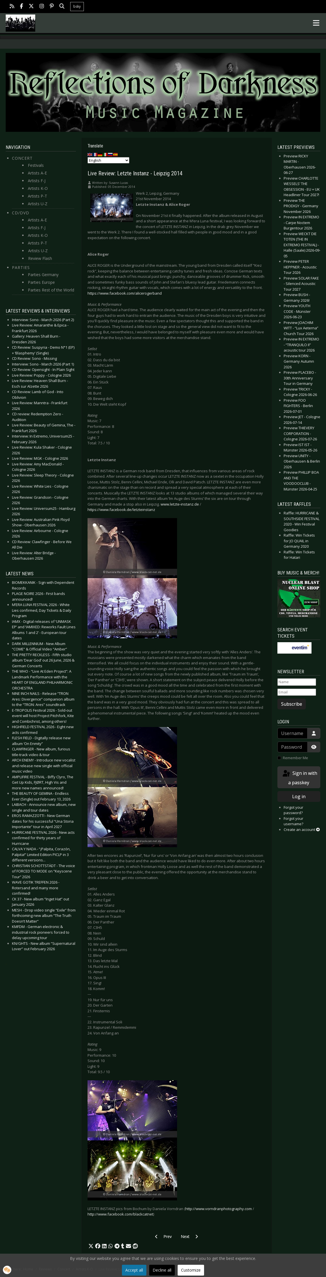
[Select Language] (108, 160)
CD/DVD (20, 212)
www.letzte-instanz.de (180, 504)
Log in (299, 796)
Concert (22, 158)
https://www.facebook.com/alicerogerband (125, 293)
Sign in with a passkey (299, 777)
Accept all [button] (134, 1270)
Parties (21, 267)
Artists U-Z (37, 203)
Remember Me (295, 757)
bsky (77, 6)
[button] (91, 1246)
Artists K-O (38, 188)
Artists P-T (37, 196)
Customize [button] (191, 1270)
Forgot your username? (293, 821)
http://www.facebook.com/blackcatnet (120, 1214)
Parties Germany (43, 274)
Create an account (302, 829)
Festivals (36, 165)
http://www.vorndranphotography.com (218, 1208)
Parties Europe (41, 282)
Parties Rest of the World (51, 290)
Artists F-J (36, 180)
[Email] (296, 692)
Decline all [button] (162, 1270)
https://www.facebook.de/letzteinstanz (121, 509)
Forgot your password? (293, 810)
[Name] (296, 682)
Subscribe (291, 704)
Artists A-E (37, 173)
